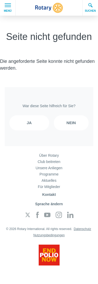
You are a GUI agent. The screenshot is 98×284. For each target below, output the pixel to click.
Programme (49, 174)
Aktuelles (49, 180)
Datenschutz (82, 229)
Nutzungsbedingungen (49, 235)
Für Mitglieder (49, 187)
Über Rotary (49, 155)
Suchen (90, 7)
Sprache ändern (49, 204)
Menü (7, 7)
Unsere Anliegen (49, 168)
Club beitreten (49, 162)
